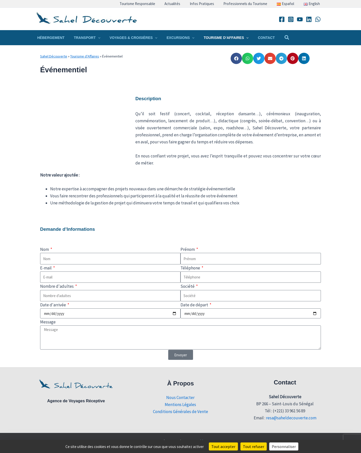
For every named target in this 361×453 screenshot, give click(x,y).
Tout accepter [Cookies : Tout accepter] (223, 446)
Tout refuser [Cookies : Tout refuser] (253, 446)
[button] (94, 37)
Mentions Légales (180, 404)
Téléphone (190, 268)
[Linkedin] (309, 19)
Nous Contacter (180, 397)
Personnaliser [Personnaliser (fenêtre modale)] (284, 446)
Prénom (188, 249)
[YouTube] (300, 19)
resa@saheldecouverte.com (291, 418)
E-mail (46, 268)
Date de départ (194, 305)
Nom (45, 249)
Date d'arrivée (53, 305)
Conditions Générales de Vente (180, 411)
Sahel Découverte (53, 56)
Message (48, 322)
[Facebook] (282, 19)
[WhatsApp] (318, 19)
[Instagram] (291, 19)
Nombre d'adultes (57, 286)
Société (187, 286)
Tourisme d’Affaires (84, 56)
